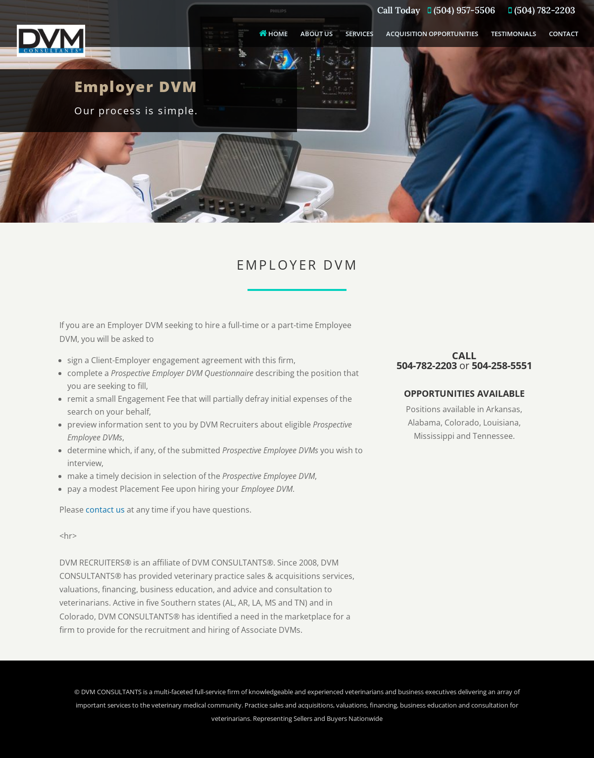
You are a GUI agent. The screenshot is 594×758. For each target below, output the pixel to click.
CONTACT (563, 34)
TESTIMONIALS (513, 34)
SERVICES (359, 34)
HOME (273, 33)
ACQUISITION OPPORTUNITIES (432, 34)
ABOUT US (316, 34)
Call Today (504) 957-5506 (436, 11)
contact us (105, 509)
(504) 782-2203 (541, 11)
